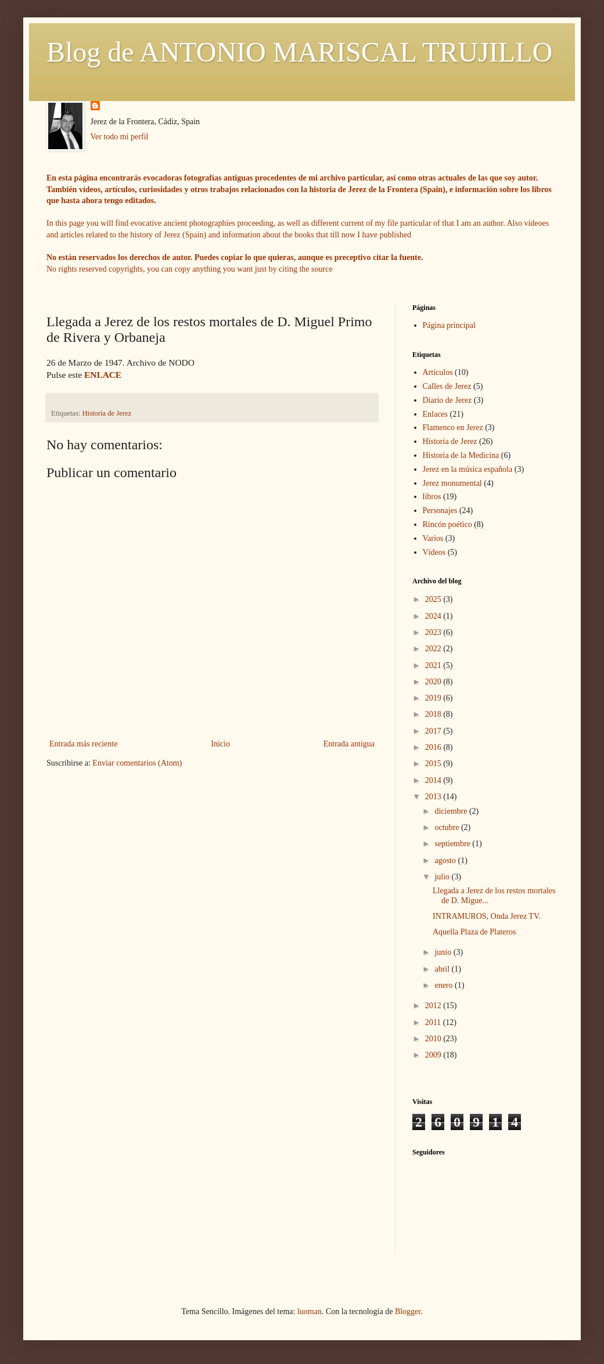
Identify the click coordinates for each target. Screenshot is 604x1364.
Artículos (438, 372)
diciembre (451, 811)
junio (443, 952)
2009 (434, 1055)
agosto (446, 860)
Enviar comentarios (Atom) (137, 763)
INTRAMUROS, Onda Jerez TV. (487, 916)
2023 (434, 632)
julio (442, 876)
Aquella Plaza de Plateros (474, 932)
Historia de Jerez (107, 413)
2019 (434, 698)
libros (432, 496)
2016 (434, 747)
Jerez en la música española (468, 469)
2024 (434, 616)
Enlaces (435, 414)
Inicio (220, 743)
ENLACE (102, 375)
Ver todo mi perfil (120, 136)
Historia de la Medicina (461, 455)
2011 (434, 1022)
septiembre (453, 843)
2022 (434, 648)
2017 (434, 731)
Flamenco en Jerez (453, 427)
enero (444, 985)
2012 (434, 1005)
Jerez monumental (452, 483)
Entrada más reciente (83, 743)
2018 (434, 714)
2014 (434, 780)
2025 (434, 599)
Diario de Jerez (447, 400)
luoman (309, 1311)
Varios (433, 538)
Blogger (407, 1311)
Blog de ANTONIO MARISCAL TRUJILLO (299, 52)
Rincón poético (447, 524)
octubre (447, 827)
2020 (434, 681)
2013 (434, 796)
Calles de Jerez (447, 386)
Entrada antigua (349, 743)
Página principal (449, 325)
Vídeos (434, 552)
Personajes (440, 510)
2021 (434, 665)
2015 (434, 763)
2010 (434, 1038)
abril (442, 969)
